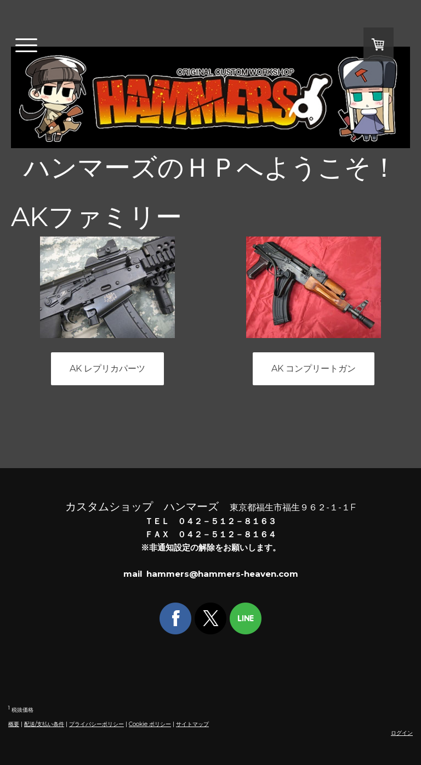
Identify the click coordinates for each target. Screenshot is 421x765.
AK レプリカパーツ (107, 368)
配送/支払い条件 (44, 724)
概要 (13, 724)
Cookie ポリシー (150, 724)
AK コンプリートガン (313, 368)
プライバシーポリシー (96, 724)
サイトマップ (192, 724)
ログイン (402, 732)
